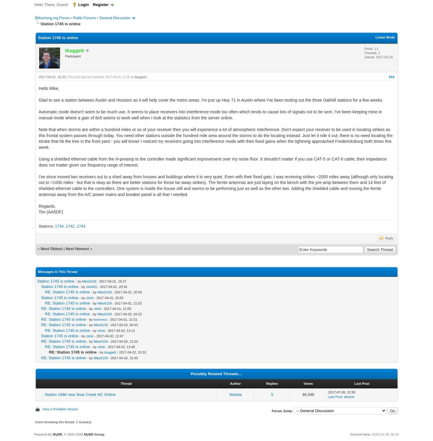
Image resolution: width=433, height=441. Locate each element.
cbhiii (90, 298)
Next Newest (77, 249)
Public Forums (84, 18)
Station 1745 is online (56, 281)
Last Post (335, 397)
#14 (391, 77)
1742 (70, 226)
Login (83, 4)
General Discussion (115, 18)
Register (101, 4)
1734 (59, 226)
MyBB (57, 434)
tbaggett (140, 77)
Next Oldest (51, 249)
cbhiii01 (91, 287)
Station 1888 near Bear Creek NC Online (80, 394)
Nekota (235, 394)
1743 (81, 226)
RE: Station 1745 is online (67, 292)
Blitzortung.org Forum (52, 18)
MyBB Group (94, 434)
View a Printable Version (60, 409)
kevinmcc (100, 319)
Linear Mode (385, 37)
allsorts (349, 397)
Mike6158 (89, 281)
